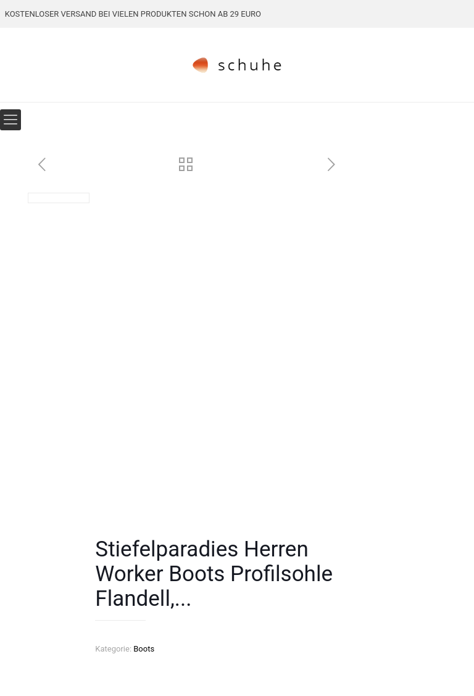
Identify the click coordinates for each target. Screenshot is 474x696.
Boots (143, 648)
